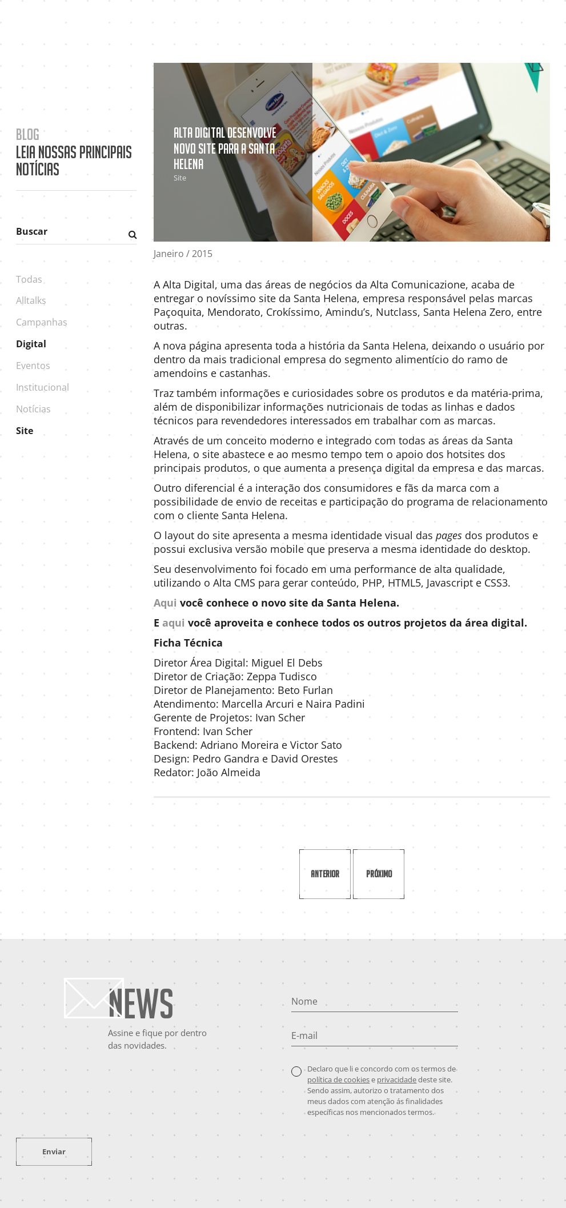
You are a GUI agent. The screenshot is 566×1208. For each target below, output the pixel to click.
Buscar (31, 231)
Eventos (33, 365)
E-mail (304, 1035)
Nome (304, 1001)
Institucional (42, 387)
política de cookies (338, 1079)
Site (24, 430)
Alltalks (31, 300)
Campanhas (41, 322)
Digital (31, 344)
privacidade (396, 1079)
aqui (173, 622)
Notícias (33, 409)
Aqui (165, 602)
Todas (29, 279)
